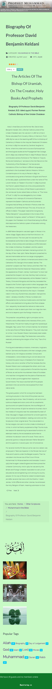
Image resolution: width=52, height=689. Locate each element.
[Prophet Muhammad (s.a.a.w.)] (26, 6)
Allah (7, 643)
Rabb (42, 657)
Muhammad (13, 656)
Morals (36, 650)
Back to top (26, 685)
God (6, 649)
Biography (20, 643)
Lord (25, 649)
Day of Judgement (37, 643)
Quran (32, 657)
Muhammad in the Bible (28, 53)
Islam (16, 650)
